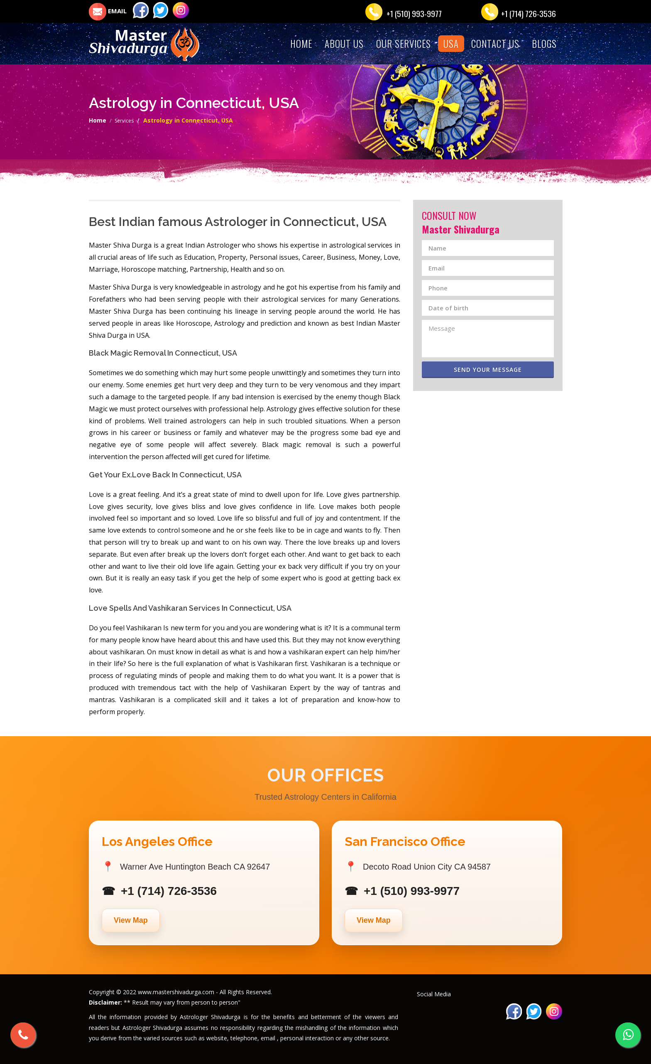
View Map (131, 920)
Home (97, 120)
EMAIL (108, 11)
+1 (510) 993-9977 (414, 13)
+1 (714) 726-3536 (528, 13)
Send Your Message (497, 370)
